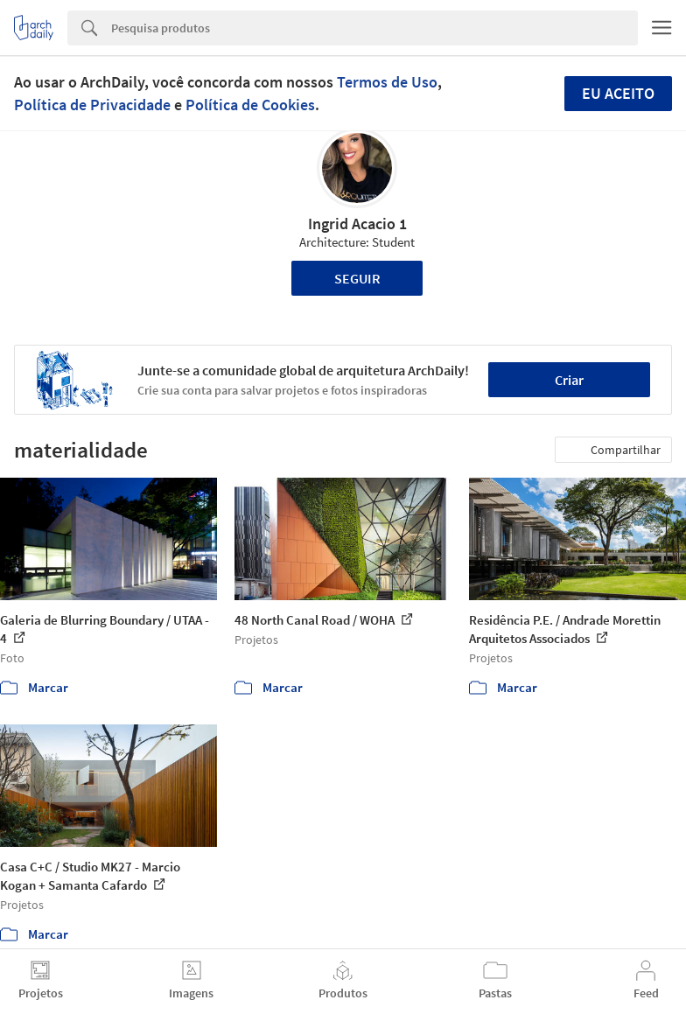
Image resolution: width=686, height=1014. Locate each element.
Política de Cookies (250, 104)
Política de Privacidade (92, 104)
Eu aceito (618, 93)
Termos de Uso (387, 82)
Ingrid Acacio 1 (357, 223)
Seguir (357, 278)
